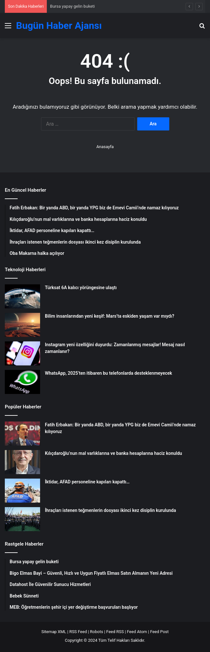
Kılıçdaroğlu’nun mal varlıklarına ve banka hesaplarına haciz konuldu (113, 453)
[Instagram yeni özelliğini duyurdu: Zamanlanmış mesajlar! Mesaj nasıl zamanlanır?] (22, 353)
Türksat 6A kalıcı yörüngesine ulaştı (81, 287)
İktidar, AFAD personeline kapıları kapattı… (87, 481)
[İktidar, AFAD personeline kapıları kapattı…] (22, 491)
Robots (96, 631)
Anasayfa (104, 146)
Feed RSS (115, 631)
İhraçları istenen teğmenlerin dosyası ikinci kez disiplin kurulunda (110, 510)
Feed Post (159, 631)
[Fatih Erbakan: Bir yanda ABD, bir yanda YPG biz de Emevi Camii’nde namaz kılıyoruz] (22, 434)
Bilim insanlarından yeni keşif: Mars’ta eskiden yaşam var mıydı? (109, 316)
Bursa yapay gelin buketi (72, 6)
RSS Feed (78, 631)
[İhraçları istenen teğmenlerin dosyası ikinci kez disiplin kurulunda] (22, 519)
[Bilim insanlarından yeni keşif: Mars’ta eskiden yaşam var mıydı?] (22, 325)
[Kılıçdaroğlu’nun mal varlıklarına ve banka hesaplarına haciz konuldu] (22, 462)
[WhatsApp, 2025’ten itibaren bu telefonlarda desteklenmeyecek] (22, 382)
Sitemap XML (53, 631)
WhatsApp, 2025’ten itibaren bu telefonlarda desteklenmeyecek (108, 373)
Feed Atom (137, 631)
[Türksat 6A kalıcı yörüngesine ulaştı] (22, 296)
